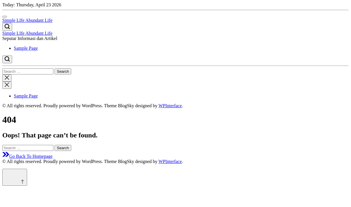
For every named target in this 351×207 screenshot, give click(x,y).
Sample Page (26, 48)
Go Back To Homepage (27, 156)
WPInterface (170, 105)
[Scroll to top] (14, 177)
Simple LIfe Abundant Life (27, 20)
